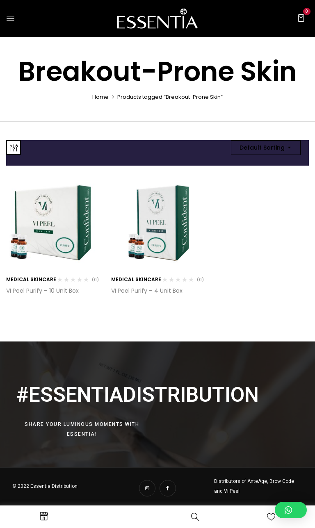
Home (100, 97)
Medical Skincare (31, 279)
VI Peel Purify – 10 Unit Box (42, 291)
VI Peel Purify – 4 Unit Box (147, 291)
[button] (301, 18)
